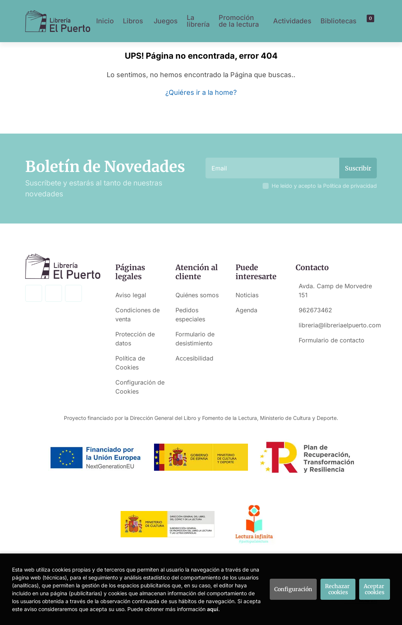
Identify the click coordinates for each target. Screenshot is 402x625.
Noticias (247, 295)
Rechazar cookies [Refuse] (338, 589)
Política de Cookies (130, 362)
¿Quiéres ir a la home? (201, 92)
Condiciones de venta (137, 314)
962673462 (315, 310)
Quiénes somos (197, 295)
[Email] (273, 168)
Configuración (293, 589)
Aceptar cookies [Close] (374, 589)
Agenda (246, 310)
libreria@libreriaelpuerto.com (340, 325)
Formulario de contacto (331, 340)
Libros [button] (133, 21)
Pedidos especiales (190, 314)
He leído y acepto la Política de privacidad (324, 185)
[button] (368, 21)
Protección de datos (135, 338)
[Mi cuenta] (371, 21)
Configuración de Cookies (140, 387)
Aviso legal (130, 295)
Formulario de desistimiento (195, 338)
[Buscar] (364, 21)
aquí (212, 609)
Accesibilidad (194, 358)
